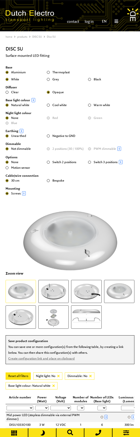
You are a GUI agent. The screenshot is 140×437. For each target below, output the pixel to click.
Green (95, 118)
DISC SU (37, 36)
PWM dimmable (107, 149)
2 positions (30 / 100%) (65, 149)
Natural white (17, 105)
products (22, 36)
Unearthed (16, 136)
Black (94, 79)
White (12, 79)
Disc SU (51, 36)
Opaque (55, 92)
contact (73, 21)
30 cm (12, 180)
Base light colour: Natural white (31, 385)
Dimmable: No (79, 376)
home (9, 36)
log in (89, 21)
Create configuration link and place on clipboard (41, 358)
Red (52, 118)
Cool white (57, 105)
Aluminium (16, 72)
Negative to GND (61, 136)
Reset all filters (18, 376)
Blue (11, 123)
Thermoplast (58, 72)
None (12, 118)
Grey (53, 79)
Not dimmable (18, 149)
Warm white (99, 105)
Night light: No (48, 376)
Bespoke (55, 180)
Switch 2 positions (61, 162)
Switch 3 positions (107, 162)
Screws (25, 193)
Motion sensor (18, 167)
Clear (12, 92)
